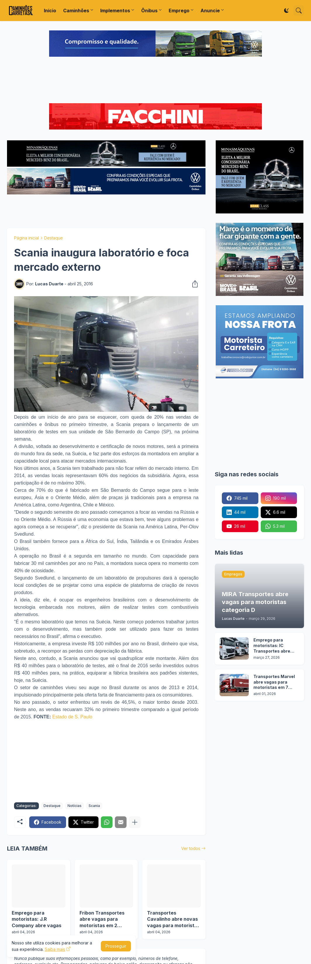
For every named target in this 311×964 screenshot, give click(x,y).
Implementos (115, 10)
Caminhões (76, 10)
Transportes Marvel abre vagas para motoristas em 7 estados (274, 682)
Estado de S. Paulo (72, 716)
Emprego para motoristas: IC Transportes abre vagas (271, 645)
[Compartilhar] (193, 284)
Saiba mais (55, 949)
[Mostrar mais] (135, 822)
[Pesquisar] (298, 10)
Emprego (179, 10)
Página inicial (26, 237)
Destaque (53, 237)
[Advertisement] (155, 81)
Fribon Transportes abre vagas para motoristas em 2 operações (102, 919)
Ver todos (190, 848)
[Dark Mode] (286, 10)
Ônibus (149, 10)
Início (50, 10)
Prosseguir (116, 946)
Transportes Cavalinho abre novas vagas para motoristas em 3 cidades (173, 919)
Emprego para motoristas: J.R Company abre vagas (36, 919)
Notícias (75, 805)
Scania (94, 805)
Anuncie (210, 10)
